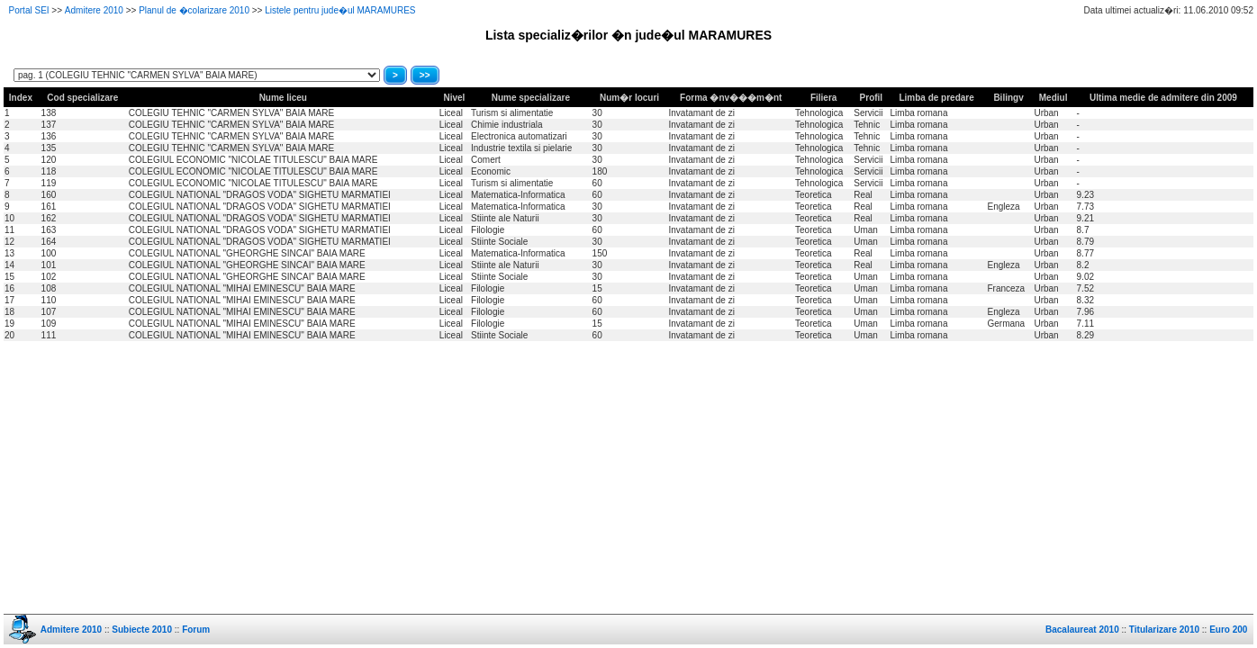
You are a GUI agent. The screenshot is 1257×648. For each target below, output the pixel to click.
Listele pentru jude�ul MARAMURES (340, 10)
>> (425, 75)
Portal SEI (29, 10)
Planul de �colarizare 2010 (194, 10)
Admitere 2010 (94, 10)
